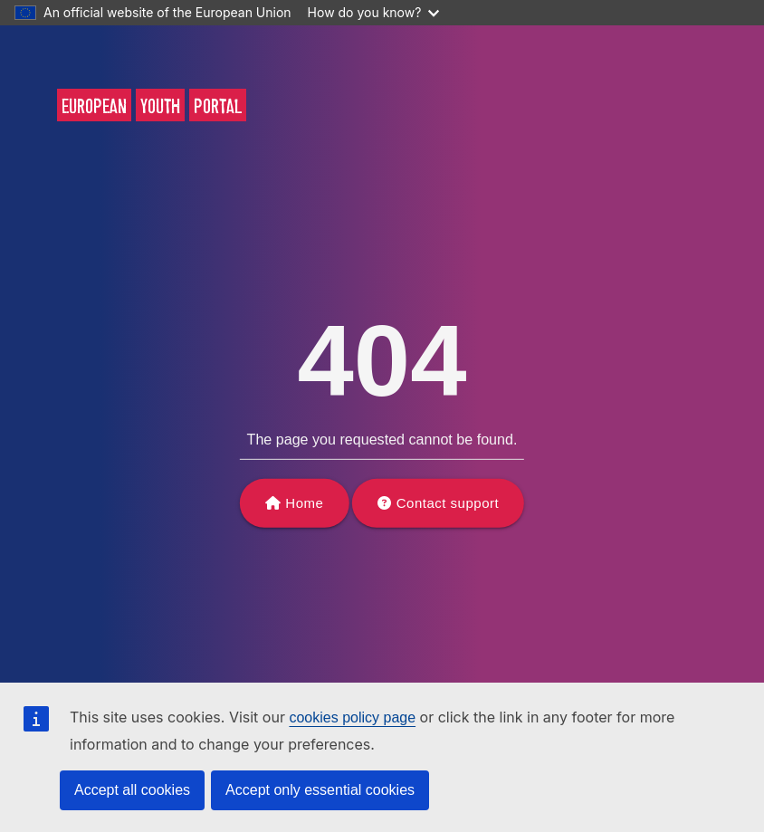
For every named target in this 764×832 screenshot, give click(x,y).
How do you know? (374, 12)
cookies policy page (352, 717)
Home (304, 503)
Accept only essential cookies (320, 790)
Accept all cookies (132, 790)
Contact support (447, 503)
